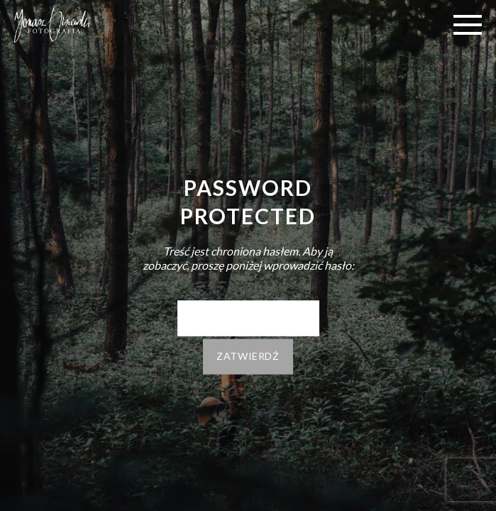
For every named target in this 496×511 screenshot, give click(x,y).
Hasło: (248, 318)
